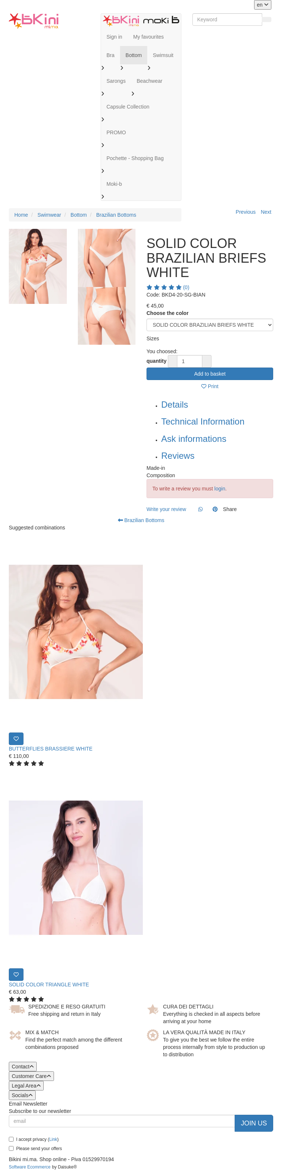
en (262, 5)
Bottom (134, 55)
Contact (23, 1067)
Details (174, 404)
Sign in (114, 37)
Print (209, 386)
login (219, 489)
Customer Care (31, 1076)
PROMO (116, 132)
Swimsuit (163, 55)
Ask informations (193, 439)
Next (266, 212)
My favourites (148, 37)
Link (53, 1139)
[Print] (16, 739)
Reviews (178, 456)
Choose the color (167, 313)
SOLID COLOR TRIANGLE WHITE (49, 984)
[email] (122, 1121)
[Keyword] (227, 19)
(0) (168, 287)
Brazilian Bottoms (141, 520)
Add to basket (210, 374)
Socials (22, 1095)
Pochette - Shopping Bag (135, 158)
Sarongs (116, 81)
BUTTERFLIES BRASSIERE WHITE (51, 749)
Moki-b (114, 184)
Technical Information (203, 421)
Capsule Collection (127, 107)
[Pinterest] (215, 509)
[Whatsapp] (200, 509)
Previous (246, 212)
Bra (110, 55)
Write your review (166, 509)
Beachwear (149, 81)
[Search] (266, 19)
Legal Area (26, 1086)
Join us (254, 1123)
